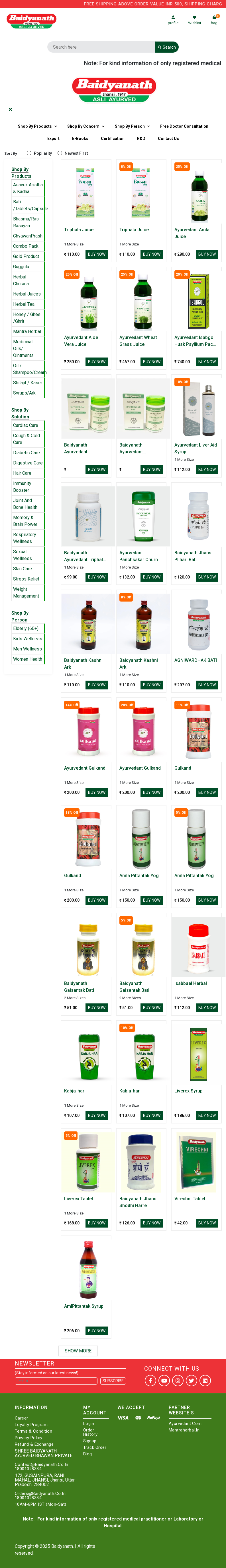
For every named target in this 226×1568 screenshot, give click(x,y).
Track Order (95, 1447)
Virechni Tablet (189, 1198)
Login (88, 1424)
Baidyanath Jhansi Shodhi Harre (138, 1202)
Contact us (168, 138)
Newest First (76, 153)
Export (53, 138)
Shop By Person (130, 126)
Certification (113, 138)
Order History (90, 1432)
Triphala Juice (78, 229)
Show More (78, 1351)
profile (173, 20)
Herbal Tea (23, 304)
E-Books (80, 138)
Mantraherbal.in (184, 1430)
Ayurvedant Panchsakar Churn (138, 556)
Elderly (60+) (25, 628)
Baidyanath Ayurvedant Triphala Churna (84, 556)
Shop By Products (35, 126)
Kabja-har (74, 1091)
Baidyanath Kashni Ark (83, 664)
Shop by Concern (83, 126)
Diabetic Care (26, 452)
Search (167, 47)
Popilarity (43, 153)
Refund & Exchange (34, 1444)
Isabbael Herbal (190, 983)
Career (21, 1418)
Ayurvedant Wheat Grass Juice (138, 341)
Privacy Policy (28, 1438)
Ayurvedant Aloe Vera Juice (81, 341)
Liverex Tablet (78, 1198)
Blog (87, 1454)
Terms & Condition (33, 1431)
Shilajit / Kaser (27, 382)
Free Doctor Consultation (184, 126)
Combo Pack (25, 246)
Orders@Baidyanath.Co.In (40, 1493)
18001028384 (28, 1469)
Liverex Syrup (188, 1091)
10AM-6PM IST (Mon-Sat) (40, 1504)
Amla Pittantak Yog (139, 875)
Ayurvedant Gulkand (84, 768)
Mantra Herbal (27, 331)
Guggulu (21, 266)
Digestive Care (28, 463)
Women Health (27, 659)
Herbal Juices (27, 294)
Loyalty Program (31, 1425)
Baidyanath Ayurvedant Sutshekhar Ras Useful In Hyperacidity (80, 448)
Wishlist (194, 20)
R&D (141, 138)
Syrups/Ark (24, 393)
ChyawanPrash (27, 236)
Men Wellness (27, 649)
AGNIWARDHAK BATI (195, 660)
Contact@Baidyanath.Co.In (41, 1464)
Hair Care (22, 473)
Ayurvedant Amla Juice (191, 233)
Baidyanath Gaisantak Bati (79, 987)
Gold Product (26, 256)
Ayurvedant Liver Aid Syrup (195, 448)
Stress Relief (26, 579)
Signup (90, 1441)
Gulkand (182, 768)
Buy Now (96, 254)
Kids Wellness (27, 638)
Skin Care (22, 568)
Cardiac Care (25, 425)
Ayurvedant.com (185, 1424)
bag (215, 20)
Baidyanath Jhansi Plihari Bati (193, 556)
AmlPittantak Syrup (83, 1306)
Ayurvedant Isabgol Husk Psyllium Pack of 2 (194, 341)
